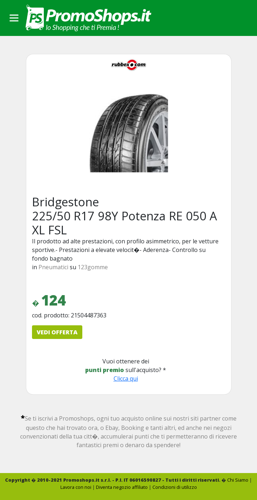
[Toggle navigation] (14, 18)
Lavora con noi (75, 487)
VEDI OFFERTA (57, 332)
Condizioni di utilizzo (174, 487)
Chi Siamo (237, 480)
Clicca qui (126, 378)
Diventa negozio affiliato (122, 487)
